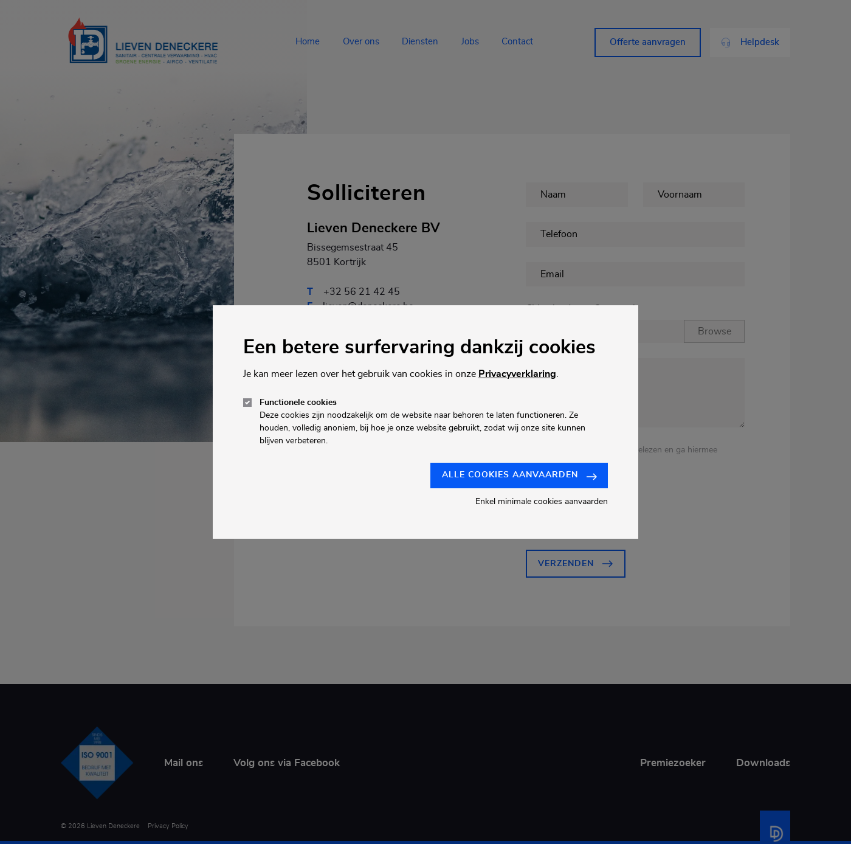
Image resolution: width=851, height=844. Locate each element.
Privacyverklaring (517, 374)
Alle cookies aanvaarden (519, 475)
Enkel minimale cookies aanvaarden (541, 501)
